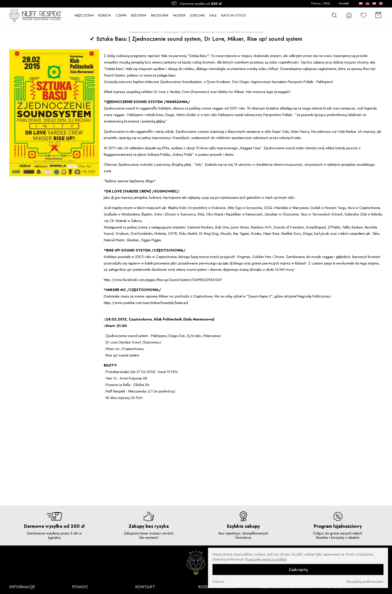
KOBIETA (104, 15)
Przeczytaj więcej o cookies (266, 559)
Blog (155, 32)
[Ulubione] (363, 15)
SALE (213, 15)
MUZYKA (179, 15)
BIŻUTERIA (138, 15)
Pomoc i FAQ (320, 3)
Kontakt (344, 3)
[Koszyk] (378, 15)
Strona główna (140, 32)
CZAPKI (121, 15)
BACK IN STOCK (233, 15)
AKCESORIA (159, 15)
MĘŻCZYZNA (84, 15)
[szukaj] (334, 15)
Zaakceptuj (298, 569)
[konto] (349, 15)
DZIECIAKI (197, 15)
